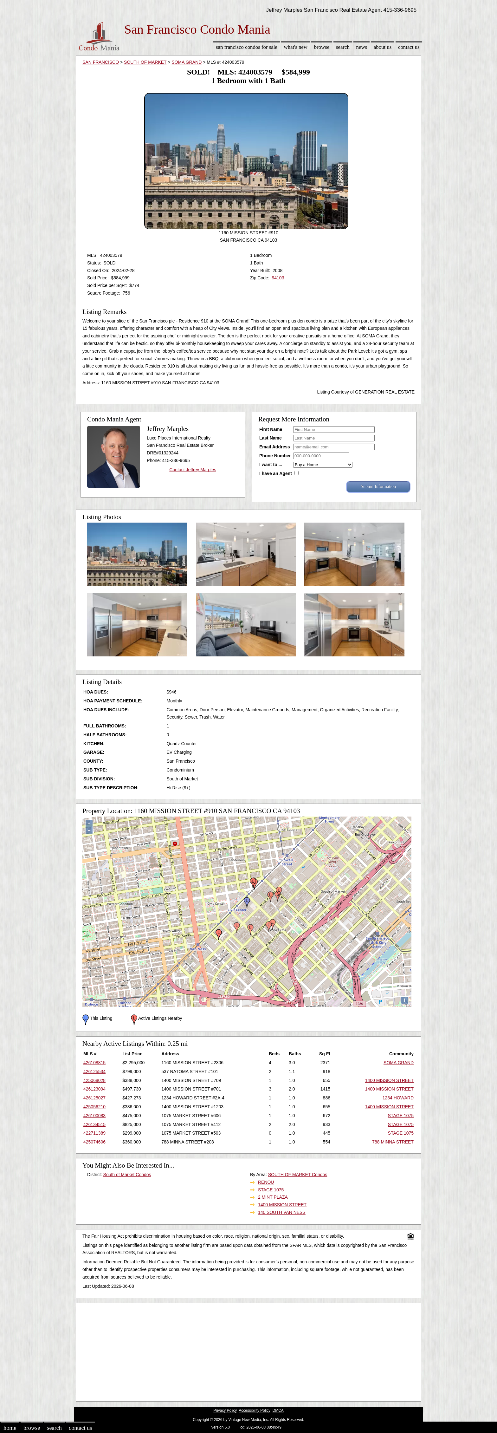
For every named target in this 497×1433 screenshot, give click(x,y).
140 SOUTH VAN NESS (282, 1212)
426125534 (94, 1071)
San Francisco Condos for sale (246, 47)
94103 (278, 277)
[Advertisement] (248, 1350)
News (361, 47)
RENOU (266, 1182)
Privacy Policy (225, 1410)
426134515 (94, 1124)
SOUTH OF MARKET (145, 62)
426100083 (94, 1115)
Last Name (270, 437)
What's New (295, 47)
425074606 (94, 1141)
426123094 (94, 1088)
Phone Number (275, 455)
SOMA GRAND (186, 62)
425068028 (94, 1080)
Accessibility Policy (254, 1410)
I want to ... (270, 464)
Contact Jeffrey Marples (192, 469)
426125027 (94, 1097)
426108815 (94, 1062)
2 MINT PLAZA (273, 1197)
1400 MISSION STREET (389, 1080)
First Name (270, 429)
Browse (321, 47)
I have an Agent (275, 473)
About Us (382, 47)
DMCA (278, 1410)
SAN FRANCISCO (100, 62)
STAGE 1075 (401, 1115)
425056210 (94, 1106)
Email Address (274, 446)
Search (343, 47)
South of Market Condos (127, 1174)
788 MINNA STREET (393, 1141)
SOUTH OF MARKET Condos (297, 1174)
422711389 (94, 1133)
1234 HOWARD (398, 1097)
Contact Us (409, 47)
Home (9, 1428)
